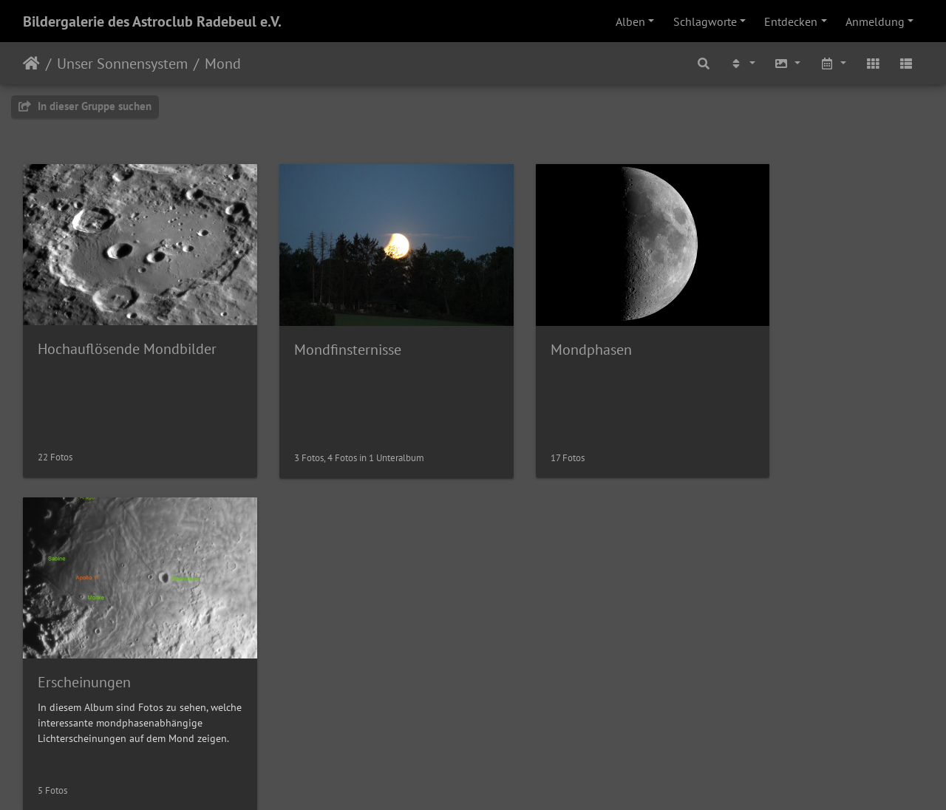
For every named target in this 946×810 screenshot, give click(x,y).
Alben (630, 21)
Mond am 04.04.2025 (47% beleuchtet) (357, 641)
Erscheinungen (776, 331)
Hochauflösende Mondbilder (127, 331)
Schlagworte (705, 21)
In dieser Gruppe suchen (85, 106)
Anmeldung (875, 21)
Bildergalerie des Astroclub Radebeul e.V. (152, 21)
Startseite (31, 63)
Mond (223, 63)
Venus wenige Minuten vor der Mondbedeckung (127, 641)
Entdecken (790, 21)
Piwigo (503, 779)
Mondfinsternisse (321, 331)
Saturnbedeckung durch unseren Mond (588, 641)
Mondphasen (539, 331)
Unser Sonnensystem (122, 63)
